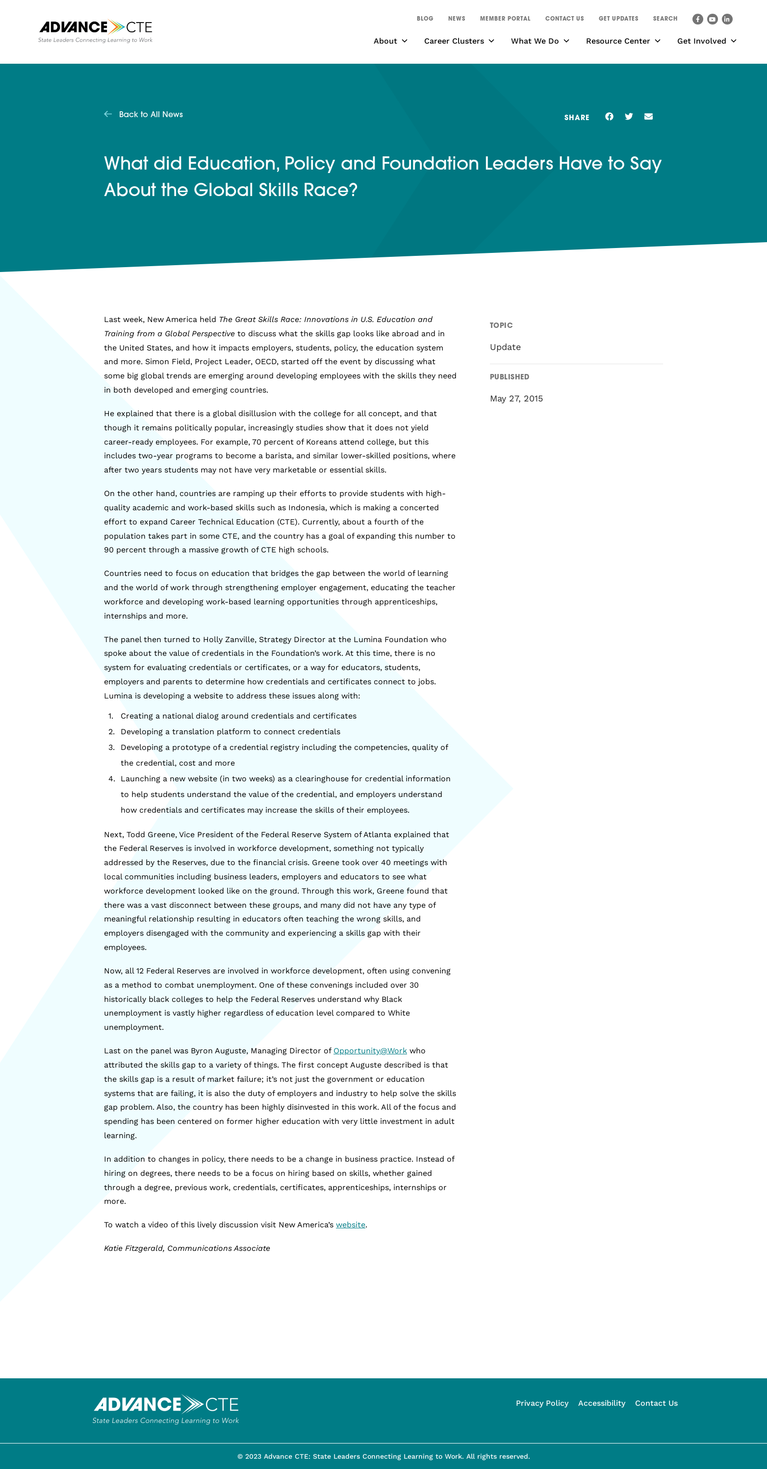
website (350, 1224)
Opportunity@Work (370, 1050)
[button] (665, 20)
